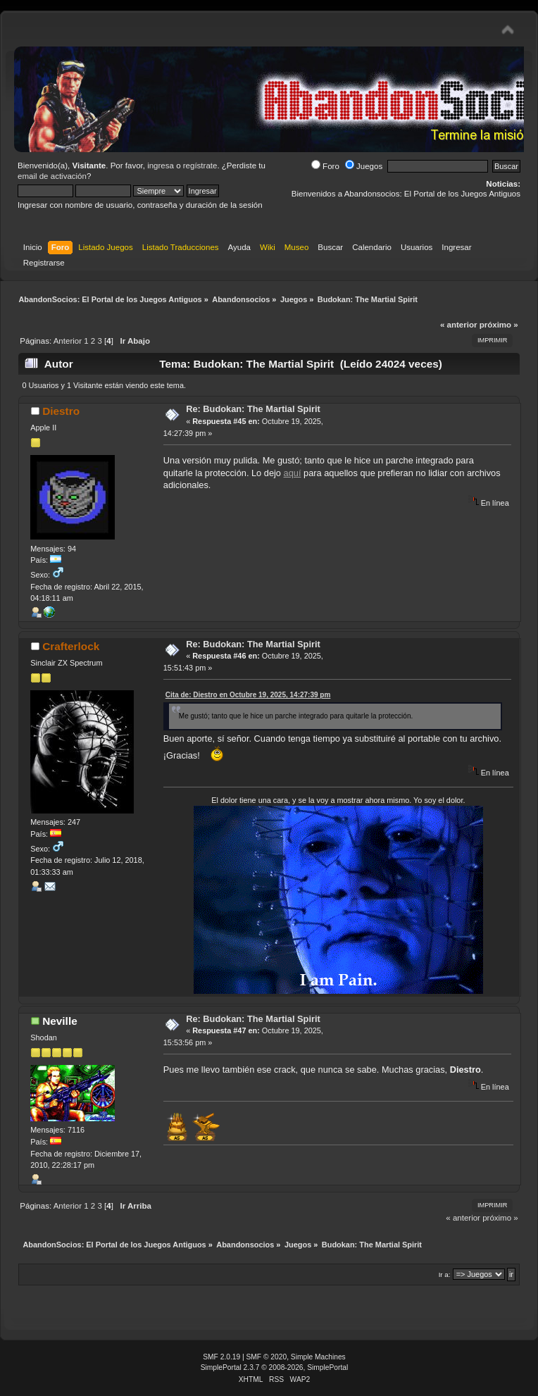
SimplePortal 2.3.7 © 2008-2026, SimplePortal (275, 1367)
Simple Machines (318, 1357)
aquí (292, 473)
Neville (59, 1021)
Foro (325, 166)
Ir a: (445, 1274)
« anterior (458, 324)
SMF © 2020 (266, 1357)
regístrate (200, 165)
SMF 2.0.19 (221, 1357)
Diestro (61, 411)
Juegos (363, 166)
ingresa (160, 165)
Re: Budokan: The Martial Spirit (253, 409)
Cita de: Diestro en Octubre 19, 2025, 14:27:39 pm (248, 695)
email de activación (52, 176)
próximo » (499, 324)
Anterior (68, 341)
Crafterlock (70, 646)
